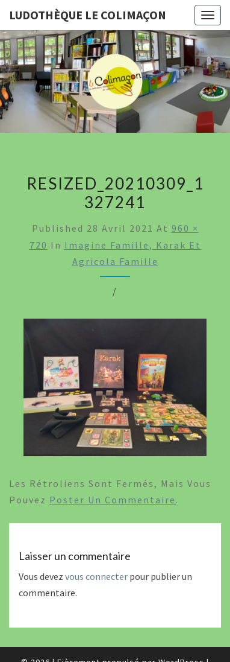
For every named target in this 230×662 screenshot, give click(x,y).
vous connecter (96, 576)
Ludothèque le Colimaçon (87, 14)
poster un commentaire (112, 500)
